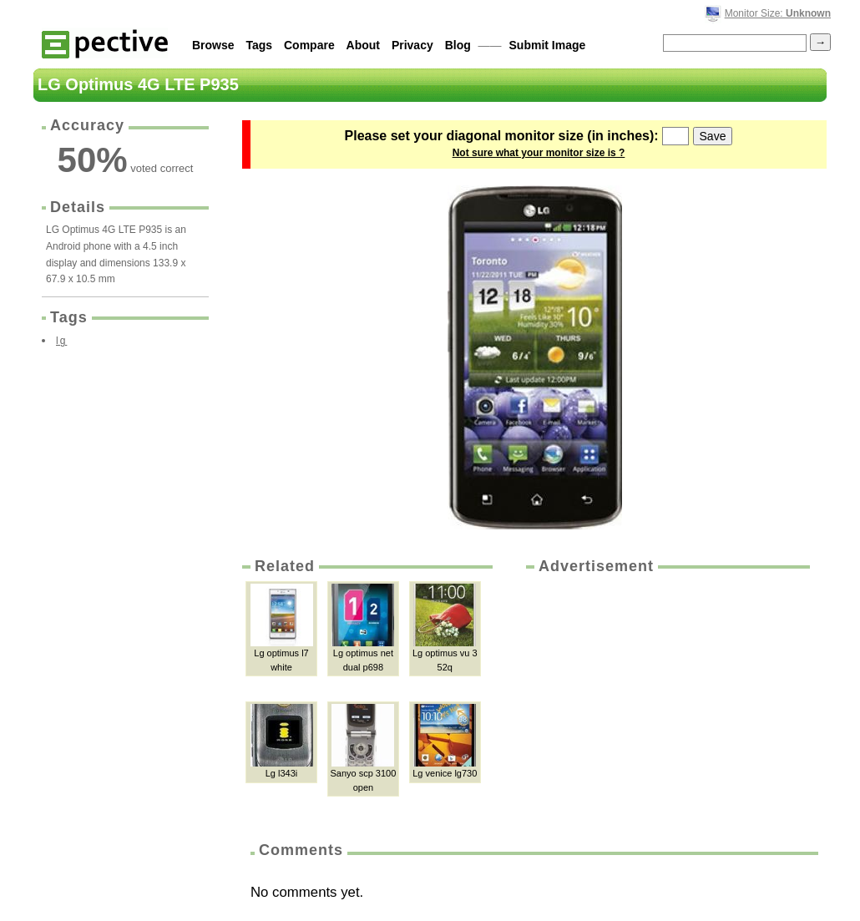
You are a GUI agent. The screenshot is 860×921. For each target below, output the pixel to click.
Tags (258, 45)
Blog (458, 45)
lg (61, 341)
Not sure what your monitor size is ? (539, 153)
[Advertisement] (666, 702)
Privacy (412, 45)
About (363, 45)
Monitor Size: (778, 13)
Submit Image (547, 45)
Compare (309, 45)
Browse (213, 45)
